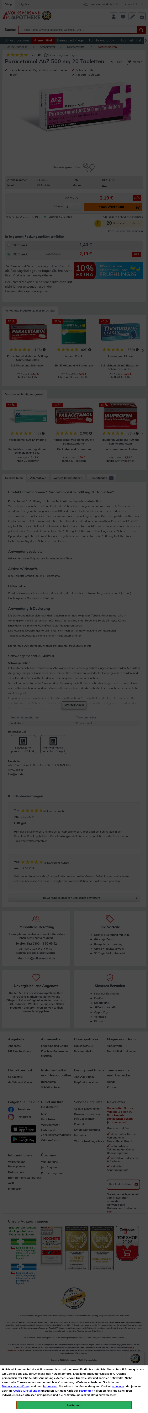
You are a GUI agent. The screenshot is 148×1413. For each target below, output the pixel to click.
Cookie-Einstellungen (26, 1390)
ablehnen (118, 1386)
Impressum (50, 1386)
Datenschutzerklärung (16, 1386)
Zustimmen (86, 1390)
